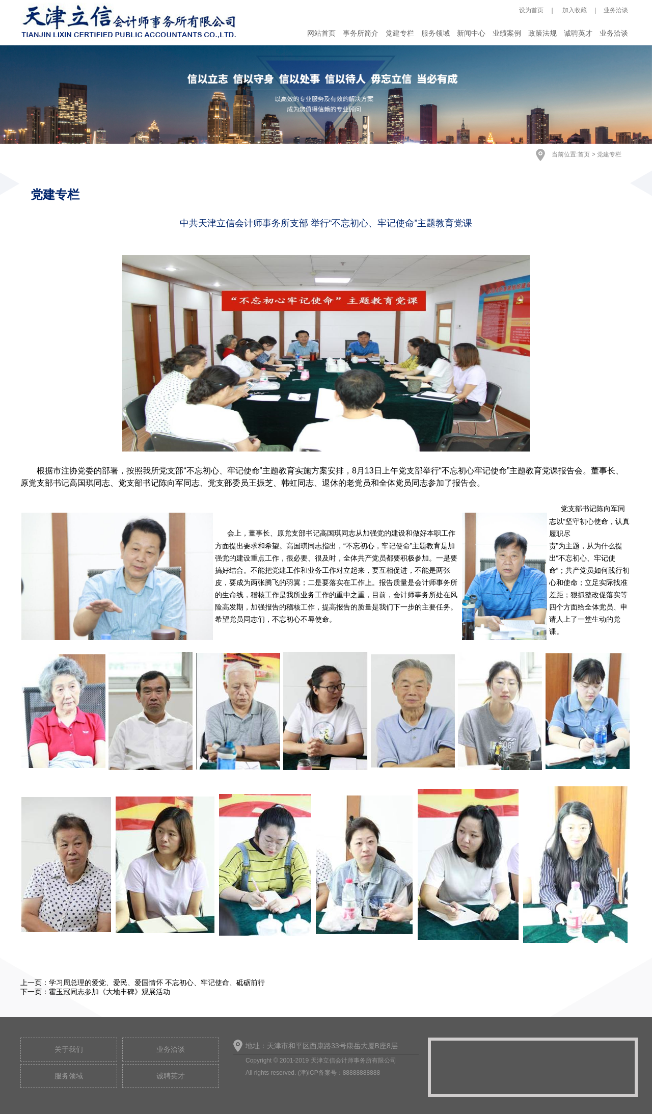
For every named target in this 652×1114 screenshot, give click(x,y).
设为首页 (531, 10)
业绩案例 (507, 33)
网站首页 (321, 33)
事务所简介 (360, 33)
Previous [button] (56, 103)
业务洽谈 (616, 10)
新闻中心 (471, 33)
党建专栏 (400, 33)
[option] (326, 94)
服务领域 (435, 33)
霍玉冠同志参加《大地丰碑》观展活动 (109, 992)
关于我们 (69, 1049)
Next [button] (596, 103)
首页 (584, 154)
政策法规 (542, 33)
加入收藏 (574, 10)
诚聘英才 (578, 33)
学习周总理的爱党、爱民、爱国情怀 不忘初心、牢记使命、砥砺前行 (157, 982)
